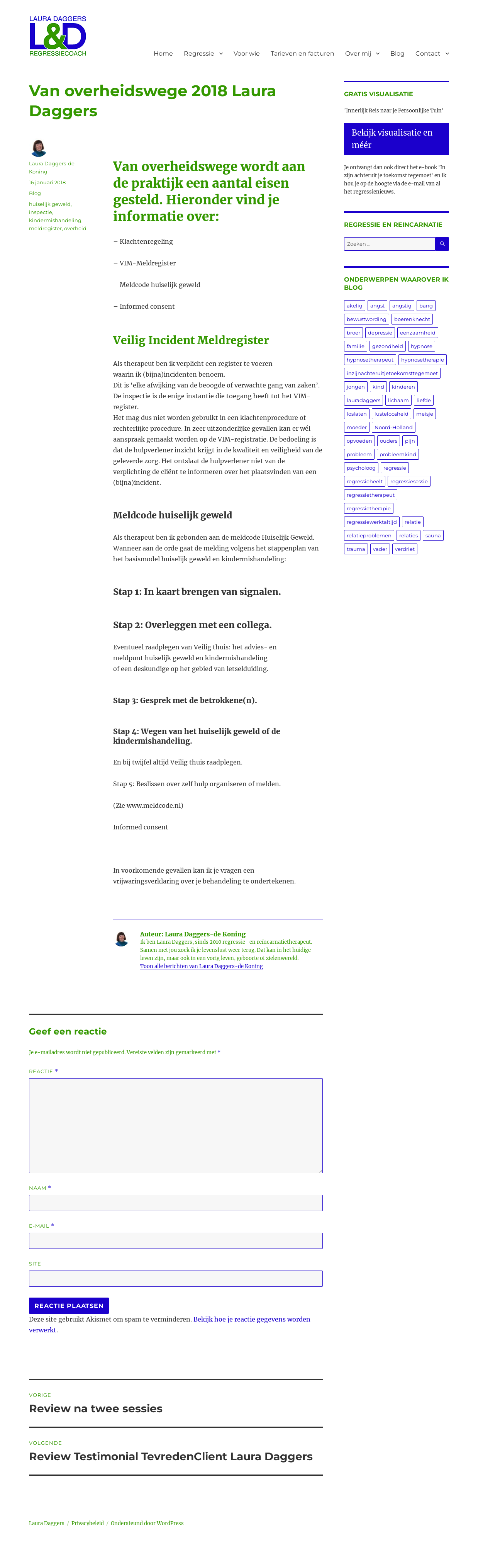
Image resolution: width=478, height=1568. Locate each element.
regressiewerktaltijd (372, 522)
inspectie (40, 212)
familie (355, 346)
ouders (388, 441)
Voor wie (247, 53)
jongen (356, 387)
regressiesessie (409, 481)
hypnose (421, 346)
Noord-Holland (394, 427)
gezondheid (387, 346)
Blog (397, 53)
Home (163, 53)
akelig (355, 305)
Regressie (199, 53)
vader (380, 549)
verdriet (405, 549)
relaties (408, 535)
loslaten (357, 414)
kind (378, 387)
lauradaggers (363, 400)
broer (353, 333)
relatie (413, 522)
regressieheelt (365, 481)
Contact (428, 53)
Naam (40, 1188)
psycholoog (361, 468)
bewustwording (366, 319)
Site (35, 1264)
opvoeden (359, 441)
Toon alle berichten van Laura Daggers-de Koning (201, 966)
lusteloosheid (392, 414)
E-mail (41, 1226)
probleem (359, 454)
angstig (402, 305)
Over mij (358, 53)
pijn (410, 441)
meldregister (45, 228)
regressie (394, 468)
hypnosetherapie (422, 360)
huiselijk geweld (50, 204)
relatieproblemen (369, 535)
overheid (75, 228)
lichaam (398, 400)
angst (377, 305)
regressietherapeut (371, 495)
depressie (380, 333)
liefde (424, 400)
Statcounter (18, 1562)
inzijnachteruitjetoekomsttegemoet (392, 373)
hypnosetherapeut (370, 360)
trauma (356, 549)
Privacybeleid (87, 1523)
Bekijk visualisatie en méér (392, 139)
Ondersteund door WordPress (147, 1523)
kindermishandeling (55, 220)
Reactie (43, 1071)
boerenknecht (412, 319)
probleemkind (398, 454)
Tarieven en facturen (302, 53)
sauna (433, 535)
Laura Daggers (46, 1523)
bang (426, 305)
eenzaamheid (418, 333)
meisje (424, 414)
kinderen (403, 387)
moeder (357, 427)
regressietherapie (369, 508)
